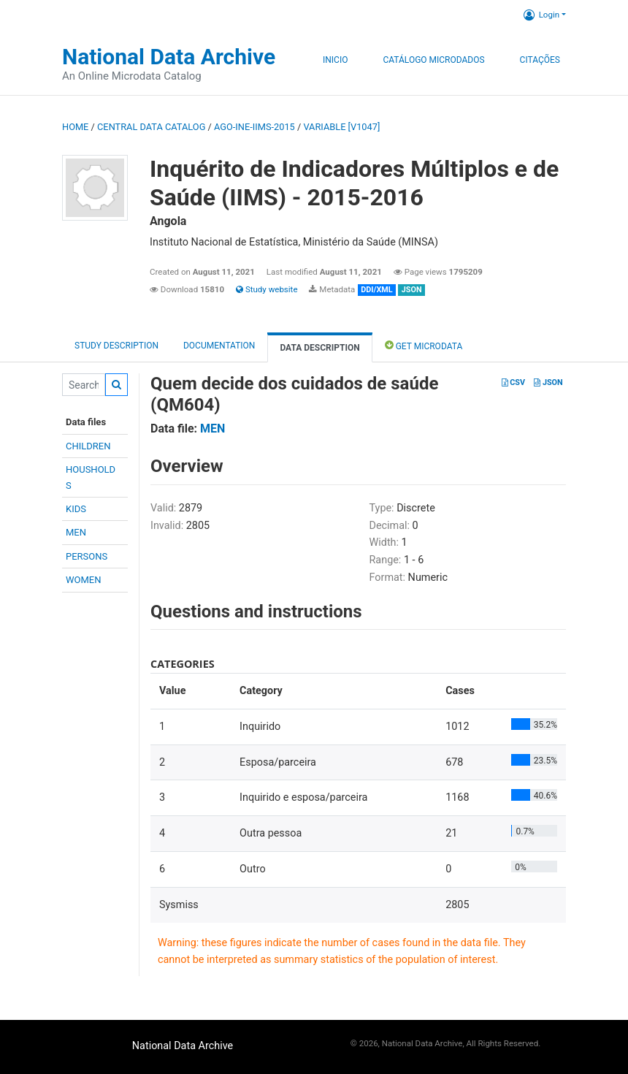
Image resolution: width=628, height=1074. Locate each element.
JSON (548, 382)
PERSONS (86, 556)
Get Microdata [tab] (424, 345)
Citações (540, 60)
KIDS (76, 508)
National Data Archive (168, 56)
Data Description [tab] (319, 348)
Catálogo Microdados (433, 60)
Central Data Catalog (151, 126)
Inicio (335, 60)
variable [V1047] (341, 126)
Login (541, 14)
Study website (266, 289)
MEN (76, 532)
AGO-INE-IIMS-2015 (254, 126)
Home (75, 126)
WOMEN (84, 579)
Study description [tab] (116, 345)
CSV (513, 382)
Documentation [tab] (219, 345)
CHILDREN (88, 446)
